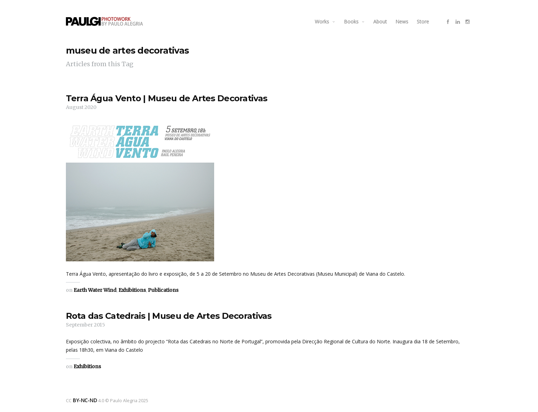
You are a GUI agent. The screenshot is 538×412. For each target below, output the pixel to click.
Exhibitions (132, 290)
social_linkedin (458, 22)
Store (423, 21)
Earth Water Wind (95, 290)
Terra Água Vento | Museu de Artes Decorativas (166, 98)
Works (322, 21)
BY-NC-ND (83, 400)
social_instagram (467, 22)
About (380, 21)
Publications (163, 290)
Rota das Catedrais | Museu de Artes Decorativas (169, 316)
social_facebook (448, 22)
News (401, 21)
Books (351, 21)
